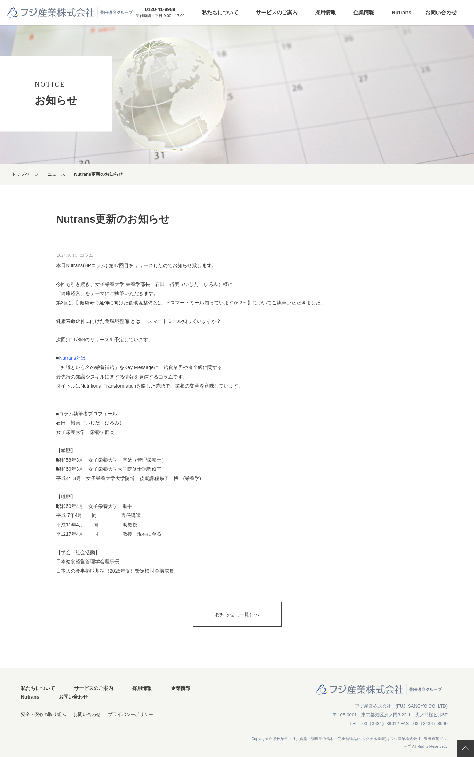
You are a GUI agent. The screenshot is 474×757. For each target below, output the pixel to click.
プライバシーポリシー (130, 714)
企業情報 (363, 12)
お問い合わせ (441, 12)
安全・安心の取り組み (43, 714)
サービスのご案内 (277, 12)
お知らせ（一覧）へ (237, 614)
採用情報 (325, 12)
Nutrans (401, 12)
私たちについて (220, 12)
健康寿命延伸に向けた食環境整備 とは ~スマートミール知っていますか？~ (140, 321)
